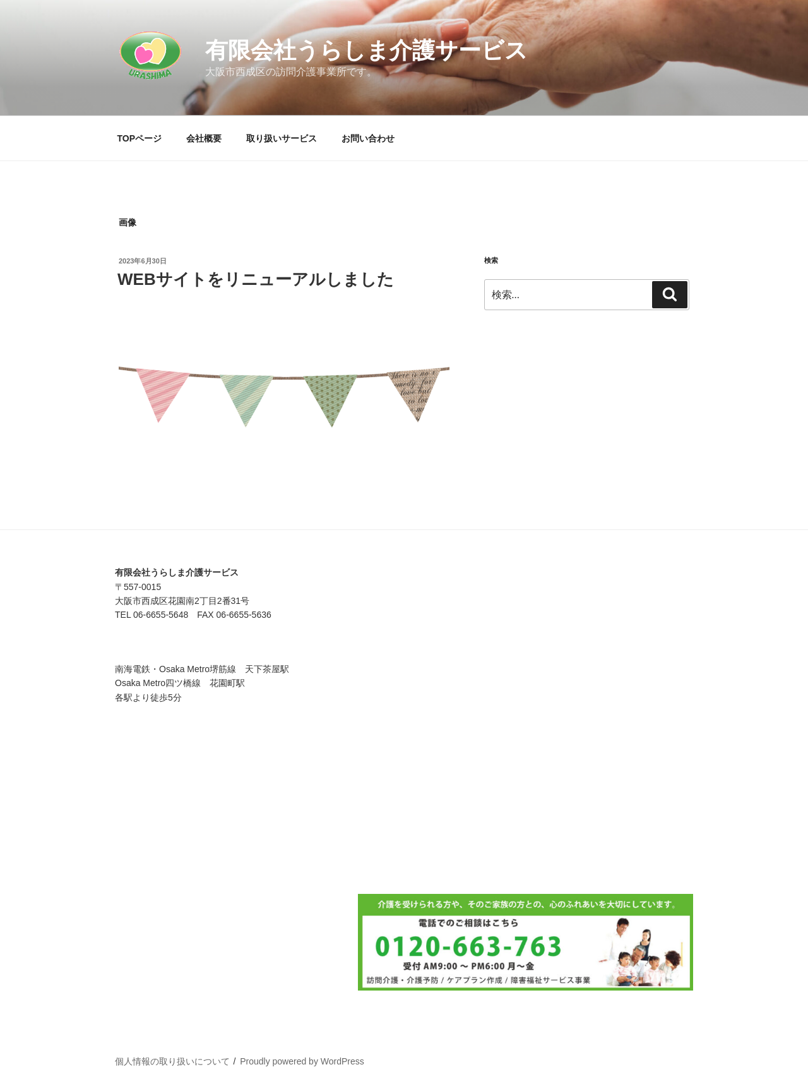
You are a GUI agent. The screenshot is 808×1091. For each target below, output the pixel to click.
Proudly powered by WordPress (302, 1061)
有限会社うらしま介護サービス (366, 50)
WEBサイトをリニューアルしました (255, 279)
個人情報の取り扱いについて (172, 1061)
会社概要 (204, 138)
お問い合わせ (368, 138)
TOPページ (139, 138)
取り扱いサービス (281, 138)
